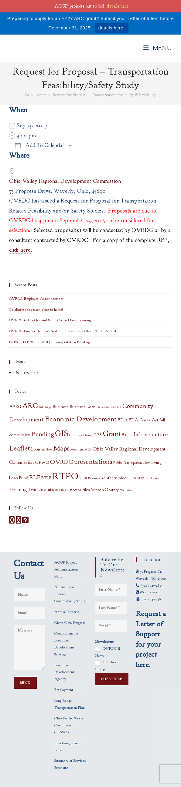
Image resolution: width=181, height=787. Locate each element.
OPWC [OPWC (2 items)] (42, 462)
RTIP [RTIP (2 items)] (46, 478)
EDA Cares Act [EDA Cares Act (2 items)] (144, 420)
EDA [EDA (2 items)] (123, 420)
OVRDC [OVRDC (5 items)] (61, 462)
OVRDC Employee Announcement (36, 298)
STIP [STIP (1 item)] (140, 478)
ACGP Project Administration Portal (66, 569)
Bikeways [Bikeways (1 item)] (45, 407)
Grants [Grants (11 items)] (113, 434)
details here (118, 6)
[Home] (27, 94)
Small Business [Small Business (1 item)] (89, 478)
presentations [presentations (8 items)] (93, 461)
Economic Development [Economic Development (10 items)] (81, 419)
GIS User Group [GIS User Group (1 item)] (81, 435)
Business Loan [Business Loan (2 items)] (83, 406)
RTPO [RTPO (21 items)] (65, 476)
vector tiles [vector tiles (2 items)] (80, 489)
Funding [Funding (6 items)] (43, 434)
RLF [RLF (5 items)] (34, 477)
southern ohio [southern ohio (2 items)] (114, 478)
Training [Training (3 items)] (18, 490)
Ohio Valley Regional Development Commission (65, 181)
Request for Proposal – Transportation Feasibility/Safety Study (104, 94)
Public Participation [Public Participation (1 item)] (127, 463)
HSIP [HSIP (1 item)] (128, 435)
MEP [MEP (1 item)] (87, 449)
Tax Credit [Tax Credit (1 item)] (153, 478)
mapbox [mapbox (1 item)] (46, 449)
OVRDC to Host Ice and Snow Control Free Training (50, 320)
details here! (111, 27)
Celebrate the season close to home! (36, 309)
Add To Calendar (39, 145)
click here (20, 249)
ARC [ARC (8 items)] (30, 406)
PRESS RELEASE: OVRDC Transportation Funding (49, 342)
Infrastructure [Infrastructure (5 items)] (151, 434)
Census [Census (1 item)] (116, 407)
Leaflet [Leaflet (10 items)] (19, 448)
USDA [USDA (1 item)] (64, 490)
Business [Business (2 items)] (61, 406)
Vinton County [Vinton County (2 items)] (105, 489)
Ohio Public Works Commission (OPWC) (69, 725)
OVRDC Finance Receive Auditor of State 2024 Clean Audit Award (62, 331)
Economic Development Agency (64, 672)
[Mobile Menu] (157, 48)
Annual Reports (66, 611)
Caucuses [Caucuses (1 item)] (103, 407)
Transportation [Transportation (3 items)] (43, 490)
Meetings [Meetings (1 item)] (77, 449)
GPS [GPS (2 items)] (98, 434)
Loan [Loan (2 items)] (35, 449)
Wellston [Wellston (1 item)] (126, 490)
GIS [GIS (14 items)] (61, 434)
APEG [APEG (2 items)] (15, 406)
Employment (63, 689)
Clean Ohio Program (70, 622)
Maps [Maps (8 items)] (61, 448)
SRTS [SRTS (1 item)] (132, 478)
